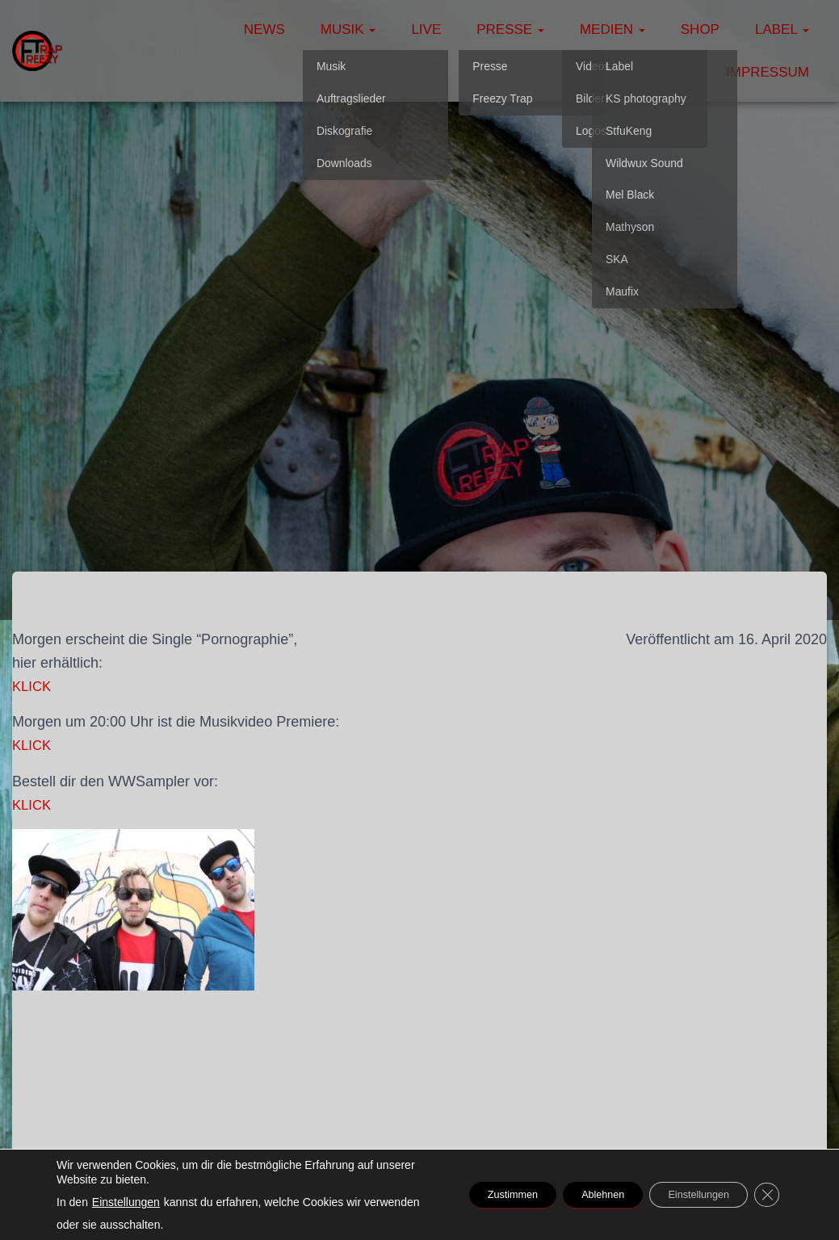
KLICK (33, 686)
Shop (700, 29)
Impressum (767, 72)
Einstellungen (126, 1202)
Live (426, 29)
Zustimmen (466, 1194)
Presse (510, 29)
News (264, 29)
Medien (612, 29)
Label (782, 29)
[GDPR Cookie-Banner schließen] (764, 1194)
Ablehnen (573, 1194)
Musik (348, 29)
